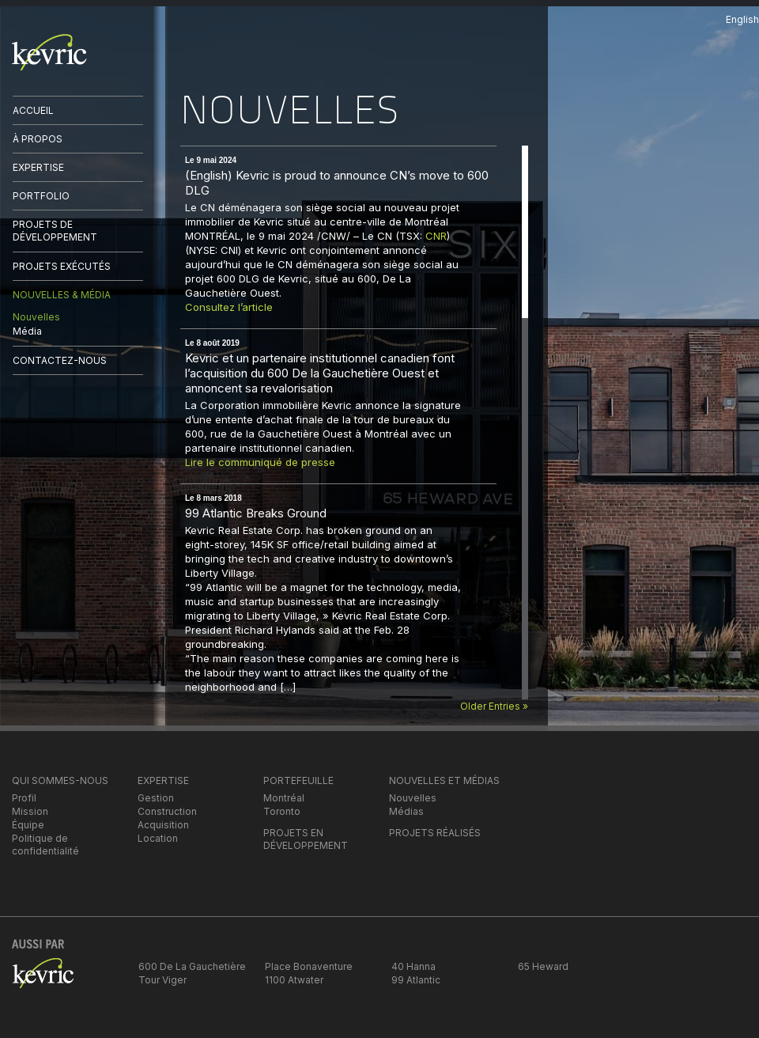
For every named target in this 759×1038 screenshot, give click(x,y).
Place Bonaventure (309, 966)
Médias (406, 811)
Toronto (281, 811)
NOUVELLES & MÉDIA (62, 295)
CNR (436, 235)
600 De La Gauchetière (192, 966)
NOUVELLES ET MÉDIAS (444, 780)
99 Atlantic (415, 980)
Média (27, 331)
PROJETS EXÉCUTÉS (62, 266)
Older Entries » (494, 706)
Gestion (156, 798)
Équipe (28, 825)
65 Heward (543, 966)
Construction (167, 811)
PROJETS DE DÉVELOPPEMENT (55, 230)
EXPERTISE (38, 167)
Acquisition (163, 825)
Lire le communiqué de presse (260, 462)
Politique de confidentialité (45, 844)
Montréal (283, 798)
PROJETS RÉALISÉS (435, 833)
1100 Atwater (294, 980)
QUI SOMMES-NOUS (60, 780)
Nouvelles (36, 317)
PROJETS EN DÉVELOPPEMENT (305, 839)
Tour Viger (162, 980)
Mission (30, 811)
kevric (49, 52)
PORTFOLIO (41, 196)
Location (158, 838)
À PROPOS (37, 139)
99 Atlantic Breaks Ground (256, 513)
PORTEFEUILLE (298, 780)
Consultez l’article (229, 307)
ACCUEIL (33, 110)
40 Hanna (413, 966)
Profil (24, 798)
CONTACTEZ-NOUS (60, 360)
